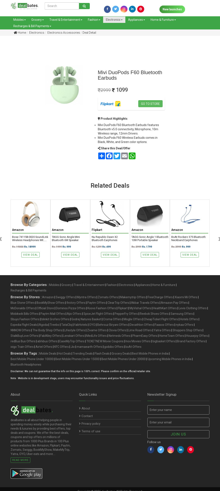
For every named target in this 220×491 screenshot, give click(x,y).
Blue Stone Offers (23, 302)
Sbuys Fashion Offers (25, 319)
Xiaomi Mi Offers (186, 297)
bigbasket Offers (163, 341)
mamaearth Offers (89, 346)
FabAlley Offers (50, 335)
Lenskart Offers (73, 335)
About (84, 408)
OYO (92, 324)
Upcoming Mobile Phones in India (169, 359)
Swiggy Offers (65, 297)
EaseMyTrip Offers (71, 341)
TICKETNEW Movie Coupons (104, 341)
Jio (73, 346)
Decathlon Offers (141, 324)
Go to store (150, 103)
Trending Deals (83, 353)
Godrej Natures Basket (86, 319)
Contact (86, 416)
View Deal (30, 254)
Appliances (136, 19)
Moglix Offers (133, 319)
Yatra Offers (162, 330)
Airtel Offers (44, 346)
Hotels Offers (189, 319)
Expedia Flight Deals (24, 324)
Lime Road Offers (140, 330)
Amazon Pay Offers (174, 302)
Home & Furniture (163, 19)
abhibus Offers (47, 341)
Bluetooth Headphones (26, 364)
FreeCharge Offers (160, 297)
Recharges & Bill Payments (32, 26)
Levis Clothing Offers (193, 308)
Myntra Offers (86, 297)
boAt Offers (133, 346)
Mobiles (19, 19)
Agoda (43, 324)
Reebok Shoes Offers (154, 313)
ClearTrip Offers (118, 302)
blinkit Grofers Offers (55, 319)
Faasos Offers (164, 324)
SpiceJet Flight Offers (98, 313)
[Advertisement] (15, 105)
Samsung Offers (181, 313)
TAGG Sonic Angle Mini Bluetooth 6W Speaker (66, 238)
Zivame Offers (97, 330)
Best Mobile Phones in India (150, 353)
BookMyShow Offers (51, 302)
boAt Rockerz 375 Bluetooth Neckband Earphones (188, 238)
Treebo (54, 324)
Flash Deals (102, 353)
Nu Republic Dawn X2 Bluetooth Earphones (105, 238)
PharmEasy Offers (144, 335)
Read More (20, 460)
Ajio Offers (74, 313)
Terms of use (89, 431)
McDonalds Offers (23, 308)
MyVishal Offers (140, 308)
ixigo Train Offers (22, 346)
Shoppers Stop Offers (187, 330)
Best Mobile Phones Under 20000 (123, 359)
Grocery (37, 19)
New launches (172, 9)
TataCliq (66, 324)
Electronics (114, 19)
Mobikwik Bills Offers (25, 313)
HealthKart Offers (165, 308)
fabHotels (80, 324)
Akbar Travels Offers (145, 302)
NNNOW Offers (20, 330)
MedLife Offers (96, 335)
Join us (178, 434)
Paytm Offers (96, 302)
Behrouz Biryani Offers (112, 324)
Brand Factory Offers (191, 341)
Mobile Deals (47, 353)
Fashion (94, 19)
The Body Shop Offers (47, 330)
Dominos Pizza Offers (71, 308)
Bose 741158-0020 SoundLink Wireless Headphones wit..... (30, 238)
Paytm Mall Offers (52, 313)
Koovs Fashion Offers (101, 308)
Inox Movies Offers (138, 341)
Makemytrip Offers (133, 297)
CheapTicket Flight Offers (161, 319)
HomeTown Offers (171, 335)
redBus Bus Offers (23, 341)
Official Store (45, 308)
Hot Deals (64, 353)
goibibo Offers (113, 346)
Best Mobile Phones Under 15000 (77, 359)
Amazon (48, 297)
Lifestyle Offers (74, 330)
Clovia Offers (117, 330)
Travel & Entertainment (65, 19)
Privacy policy (89, 424)
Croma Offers (112, 319)
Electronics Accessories (63, 32)
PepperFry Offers (126, 313)
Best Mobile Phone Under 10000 (32, 359)
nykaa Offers (184, 324)
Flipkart (123, 308)
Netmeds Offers (119, 335)
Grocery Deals (121, 353)
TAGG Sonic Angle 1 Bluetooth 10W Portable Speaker (149, 238)
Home (20, 32)
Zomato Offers (108, 297)
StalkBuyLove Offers (24, 335)
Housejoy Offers (197, 335)
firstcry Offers (75, 302)
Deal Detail (89, 32)
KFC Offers (61, 346)
